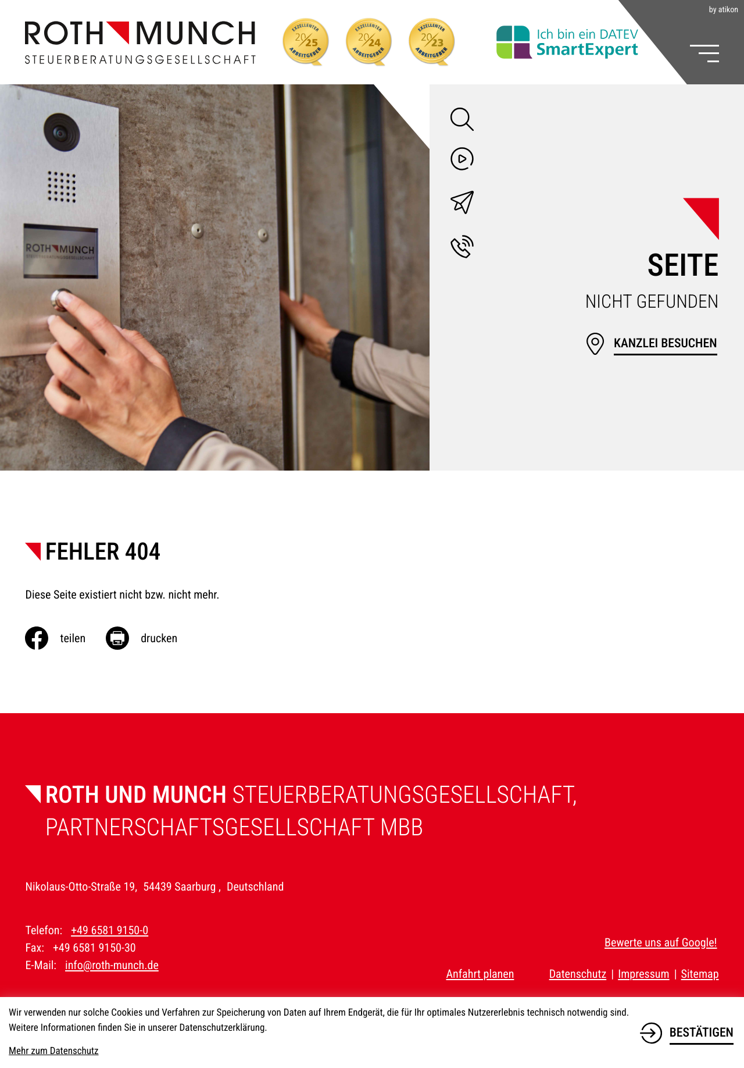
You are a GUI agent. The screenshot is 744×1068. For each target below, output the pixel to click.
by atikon (723, 10)
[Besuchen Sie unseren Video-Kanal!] (462, 161)
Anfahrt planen (480, 974)
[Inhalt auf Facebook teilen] (65, 638)
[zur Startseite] (140, 42)
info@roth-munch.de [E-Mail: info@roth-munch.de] (112, 965)
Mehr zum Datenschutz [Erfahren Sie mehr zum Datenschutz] (54, 1051)
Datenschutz (578, 974)
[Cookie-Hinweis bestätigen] (686, 1031)
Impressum (643, 974)
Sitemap (700, 974)
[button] (462, 249)
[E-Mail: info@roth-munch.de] (462, 205)
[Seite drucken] (152, 638)
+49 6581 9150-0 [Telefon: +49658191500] (109, 930)
